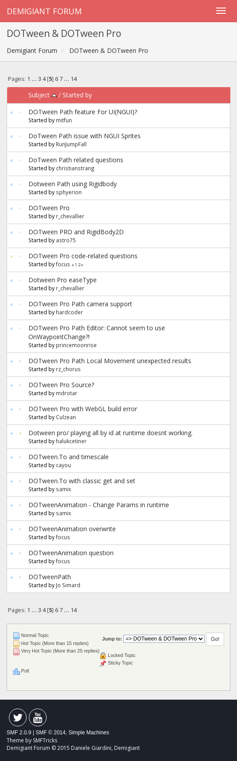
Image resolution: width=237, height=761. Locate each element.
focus (63, 264)
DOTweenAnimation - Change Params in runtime (98, 505)
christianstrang (75, 168)
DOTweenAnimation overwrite (72, 529)
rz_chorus (68, 368)
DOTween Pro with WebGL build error (82, 409)
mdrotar (66, 393)
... (35, 79)
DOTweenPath (49, 577)
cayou (63, 465)
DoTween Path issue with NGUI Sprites (84, 136)
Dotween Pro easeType (62, 280)
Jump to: (112, 638)
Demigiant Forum (44, 11)
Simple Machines (88, 732)
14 (74, 79)
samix (63, 489)
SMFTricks (45, 740)
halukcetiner (71, 441)
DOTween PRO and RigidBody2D (76, 232)
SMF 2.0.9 (19, 732)
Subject (42, 95)
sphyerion (69, 192)
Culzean (66, 417)
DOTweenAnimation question (71, 553)
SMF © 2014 (51, 732)
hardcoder (69, 312)
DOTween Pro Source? (61, 384)
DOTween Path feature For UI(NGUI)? (82, 112)
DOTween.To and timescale (68, 457)
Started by (77, 95)
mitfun (64, 120)
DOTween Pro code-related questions (83, 256)
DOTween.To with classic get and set (81, 481)
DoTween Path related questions (75, 160)
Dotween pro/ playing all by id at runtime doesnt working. (110, 433)
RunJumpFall (71, 144)
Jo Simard (68, 585)
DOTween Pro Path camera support (80, 304)
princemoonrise (76, 344)
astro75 (66, 240)
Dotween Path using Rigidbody (72, 184)
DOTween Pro (49, 208)
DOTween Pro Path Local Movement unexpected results (109, 360)
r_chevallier (70, 216)
